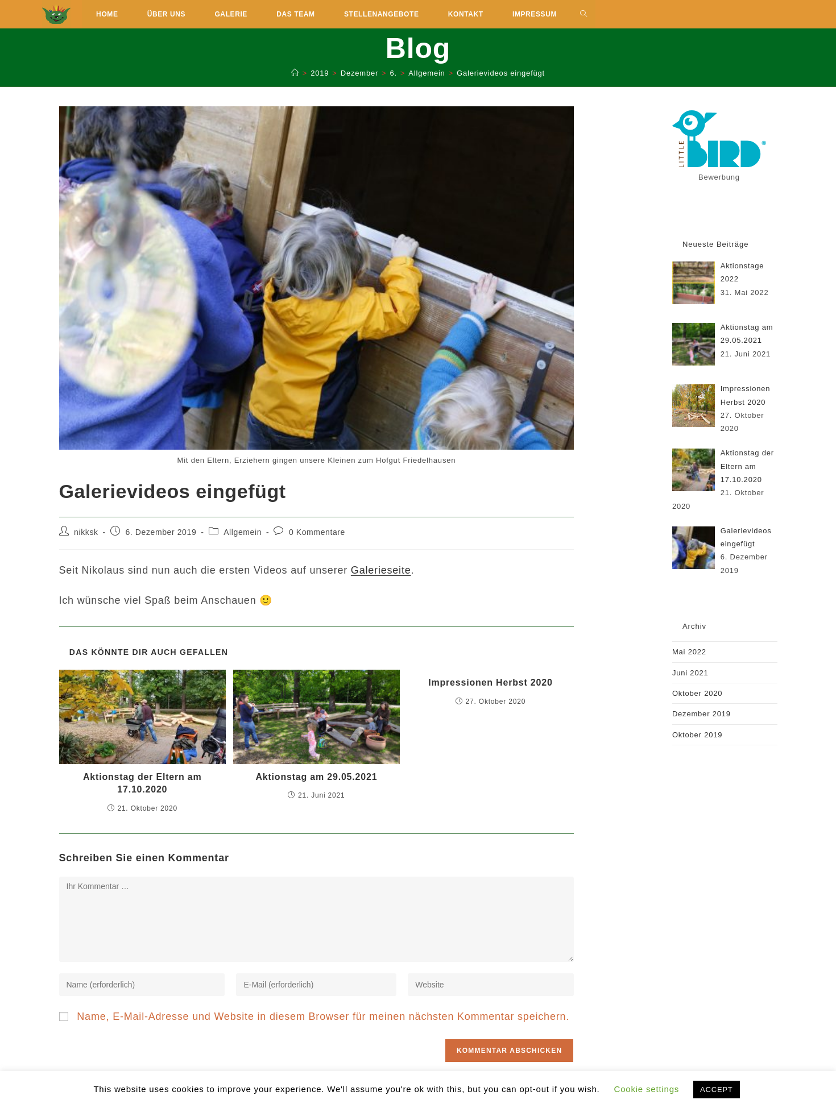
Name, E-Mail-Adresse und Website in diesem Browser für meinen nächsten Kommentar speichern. (323, 1016)
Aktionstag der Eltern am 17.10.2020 (142, 783)
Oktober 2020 (697, 693)
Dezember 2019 (701, 713)
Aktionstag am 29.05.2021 (316, 777)
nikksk (86, 532)
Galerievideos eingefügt (501, 73)
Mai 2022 (689, 652)
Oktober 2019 (697, 735)
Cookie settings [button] (647, 1089)
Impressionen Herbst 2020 (490, 682)
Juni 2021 (690, 673)
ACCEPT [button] (716, 1089)
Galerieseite (381, 570)
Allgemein (243, 532)
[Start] (295, 73)
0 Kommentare (317, 532)
